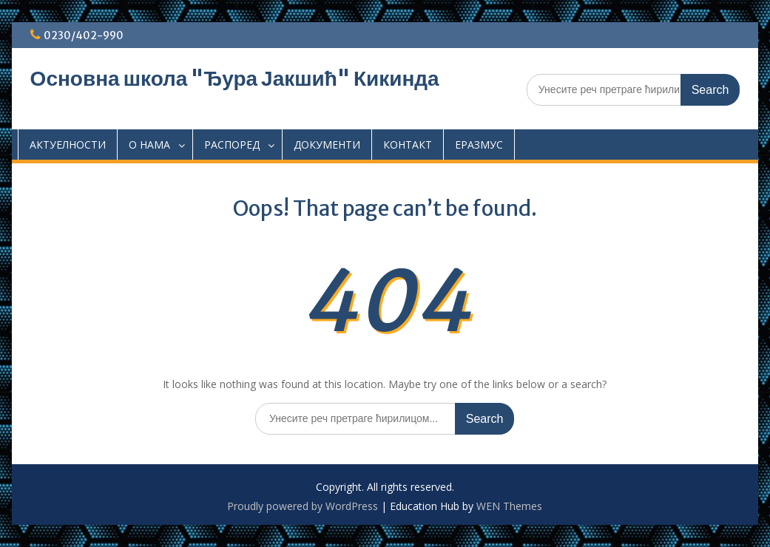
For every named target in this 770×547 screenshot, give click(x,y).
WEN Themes (509, 506)
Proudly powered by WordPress (302, 506)
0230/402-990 (84, 35)
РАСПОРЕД (232, 144)
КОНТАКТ (407, 144)
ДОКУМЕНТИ (327, 144)
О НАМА (149, 144)
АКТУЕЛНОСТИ (68, 144)
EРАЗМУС (479, 144)
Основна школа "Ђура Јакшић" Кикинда (234, 78)
